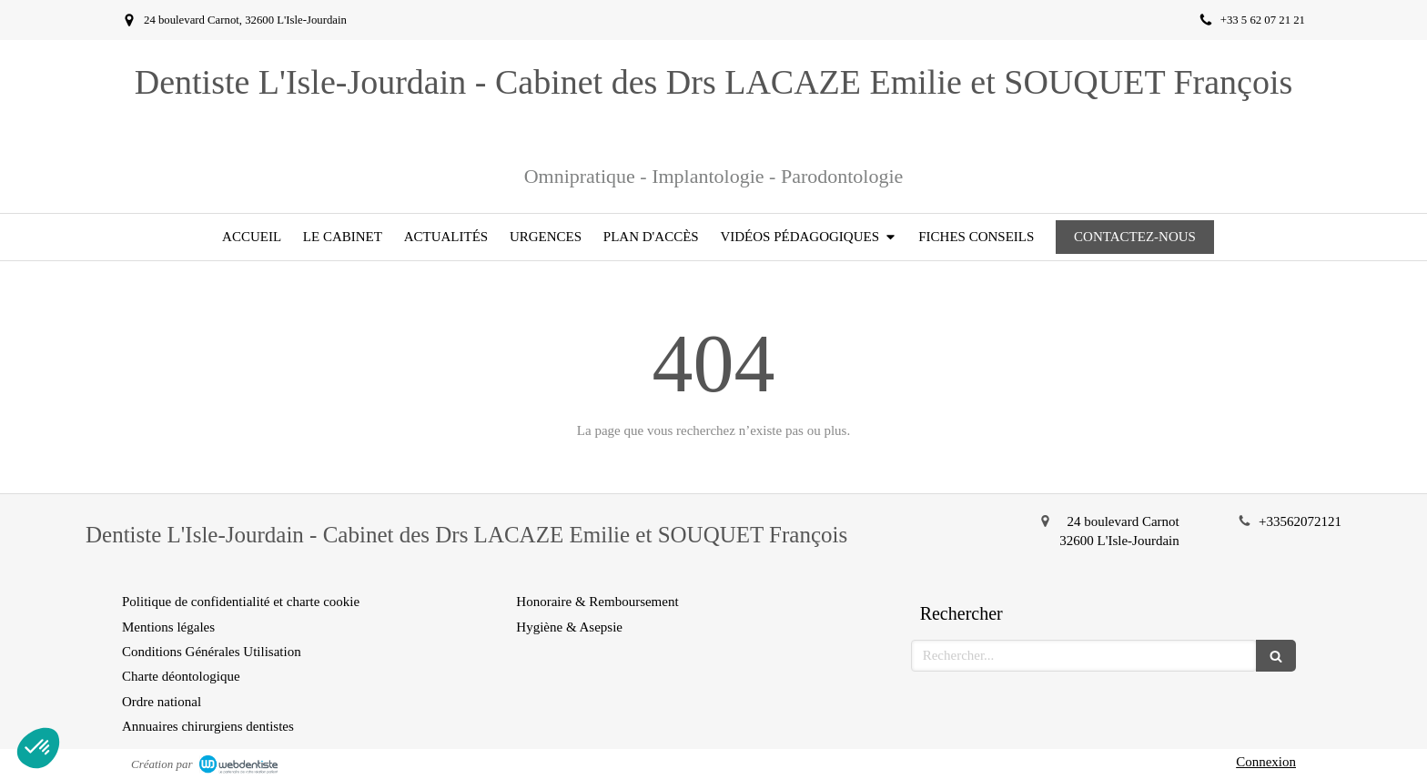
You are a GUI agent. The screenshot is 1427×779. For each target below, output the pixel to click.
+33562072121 (1300, 521)
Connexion (1266, 761)
